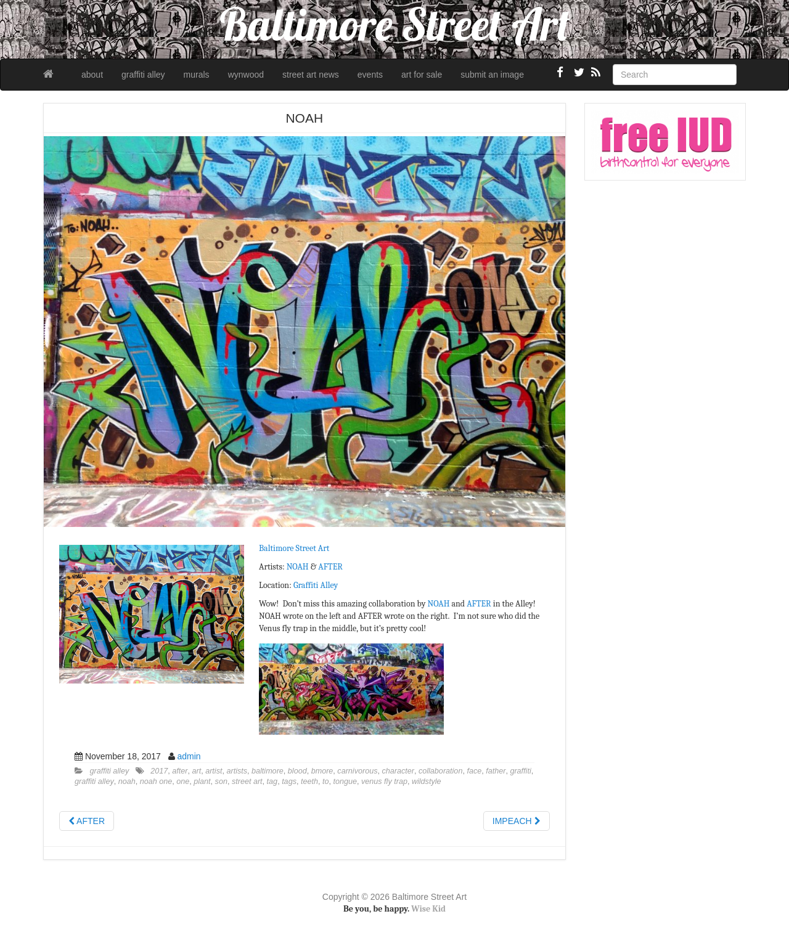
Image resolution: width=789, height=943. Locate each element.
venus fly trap (384, 781)
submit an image (492, 75)
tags (289, 781)
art (196, 771)
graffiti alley (143, 75)
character (398, 771)
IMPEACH (517, 821)
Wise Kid (428, 909)
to (325, 781)
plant (202, 781)
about (92, 75)
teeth (309, 781)
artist (213, 771)
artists (236, 771)
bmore (322, 771)
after (179, 771)
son (221, 781)
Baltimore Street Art (294, 548)
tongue (345, 781)
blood (297, 771)
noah (127, 781)
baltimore (267, 771)
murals (197, 75)
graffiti (520, 771)
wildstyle (426, 781)
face (474, 771)
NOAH (298, 566)
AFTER (330, 566)
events (370, 75)
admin (188, 756)
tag (272, 781)
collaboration (440, 771)
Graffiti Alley (315, 585)
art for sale (421, 75)
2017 (159, 771)
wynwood (246, 75)
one (182, 781)
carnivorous (357, 771)
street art (247, 781)
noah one (156, 781)
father (495, 771)
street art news (310, 75)
